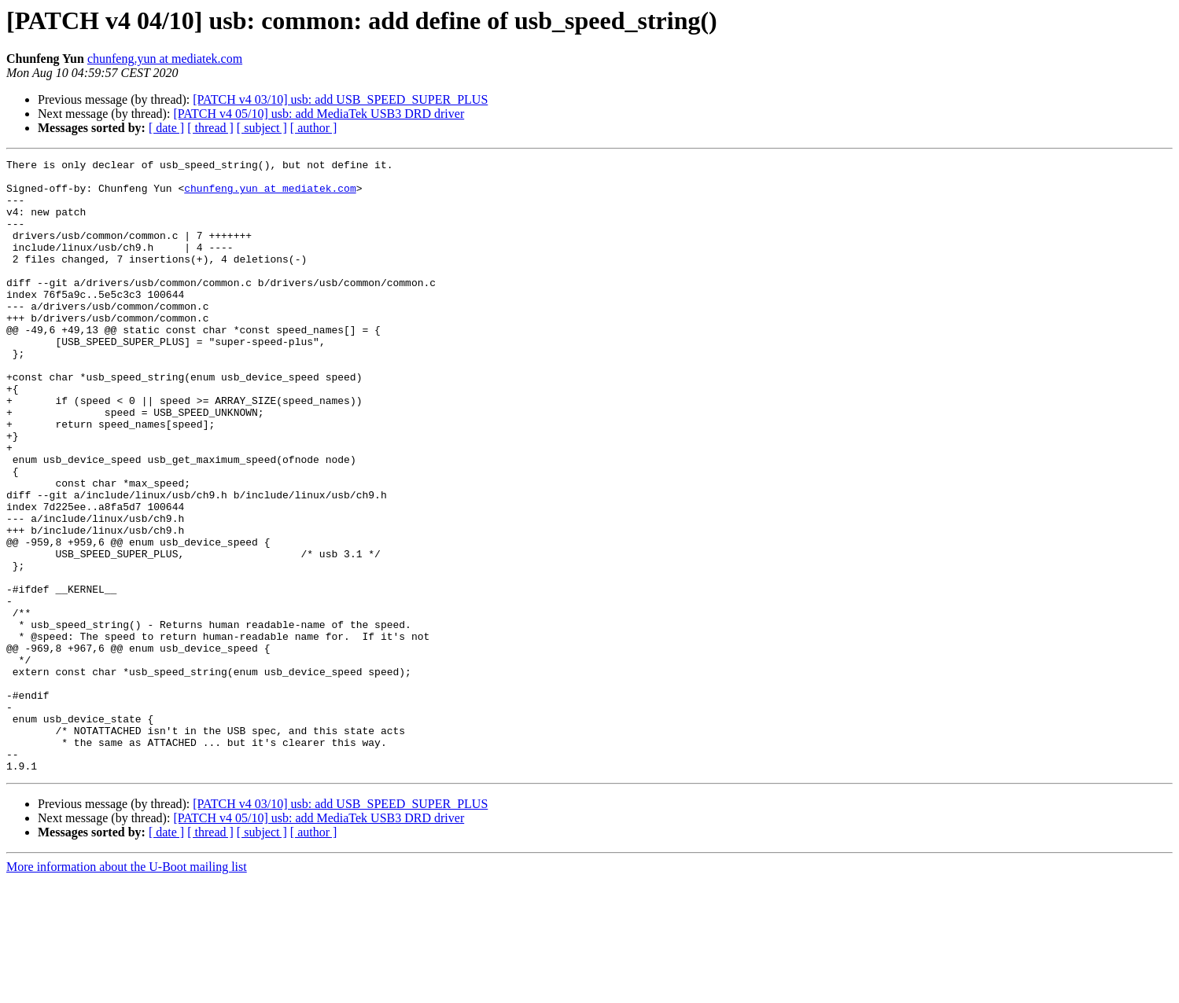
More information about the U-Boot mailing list (126, 989)
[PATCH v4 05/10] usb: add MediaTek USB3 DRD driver (318, 113)
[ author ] (313, 127)
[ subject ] (262, 127)
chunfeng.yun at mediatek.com (164, 58)
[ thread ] (210, 127)
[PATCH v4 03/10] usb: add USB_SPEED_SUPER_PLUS (340, 99)
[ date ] (166, 127)
